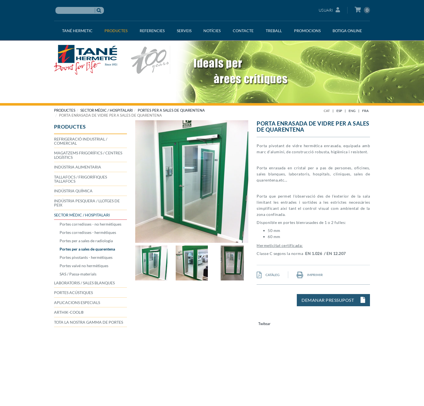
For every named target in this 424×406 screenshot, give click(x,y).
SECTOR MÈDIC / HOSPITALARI (106, 110)
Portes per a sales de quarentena (171, 110)
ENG (352, 111)
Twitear (264, 323)
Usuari (329, 9)
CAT (327, 111)
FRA (365, 111)
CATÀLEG (268, 275)
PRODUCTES (64, 110)
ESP (339, 111)
